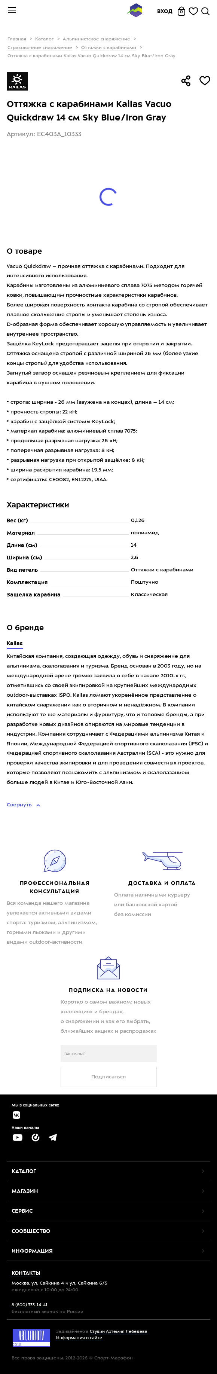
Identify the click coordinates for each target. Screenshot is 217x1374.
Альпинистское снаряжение (96, 39)
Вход (165, 11)
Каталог (44, 39)
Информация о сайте (79, 1338)
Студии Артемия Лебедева (118, 1332)
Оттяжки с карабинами (108, 48)
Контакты (26, 1273)
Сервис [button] (22, 1211)
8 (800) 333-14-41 (30, 1305)
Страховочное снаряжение (39, 48)
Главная (16, 39)
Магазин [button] (25, 1191)
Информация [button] (32, 1251)
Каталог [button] (24, 1171)
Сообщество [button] (31, 1231)
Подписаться (108, 1077)
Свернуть (20, 804)
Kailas (15, 643)
